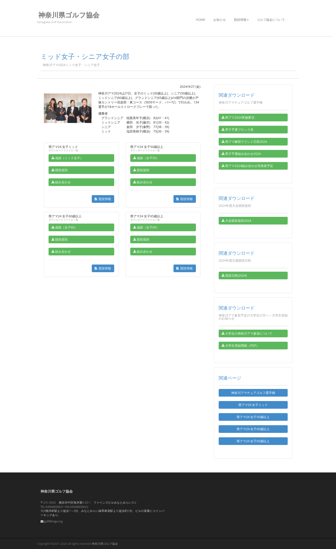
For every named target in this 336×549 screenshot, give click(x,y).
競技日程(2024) (234, 275)
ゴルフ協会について (271, 19)
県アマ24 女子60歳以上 (253, 429)
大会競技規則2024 (236, 220)
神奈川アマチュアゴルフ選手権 (253, 393)
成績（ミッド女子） (67, 158)
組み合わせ (61, 182)
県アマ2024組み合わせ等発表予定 (247, 166)
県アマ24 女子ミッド (253, 405)
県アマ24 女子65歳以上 (253, 441)
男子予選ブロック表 (238, 129)
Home (200, 19)
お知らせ (219, 19)
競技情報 (241, 19)
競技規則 (59, 170)
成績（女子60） (64, 227)
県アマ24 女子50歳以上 (253, 417)
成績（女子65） (146, 227)
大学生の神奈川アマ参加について (247, 333)
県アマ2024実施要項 (238, 117)
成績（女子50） (146, 158)
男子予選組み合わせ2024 (241, 154)
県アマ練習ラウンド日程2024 (244, 141)
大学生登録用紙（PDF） (240, 345)
